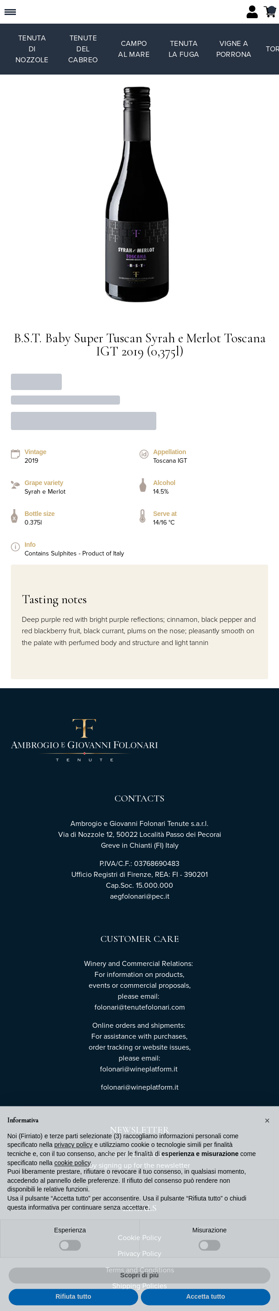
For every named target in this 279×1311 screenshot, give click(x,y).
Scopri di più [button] (139, 1289)
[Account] (252, 11)
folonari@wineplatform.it (140, 1087)
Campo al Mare (133, 49)
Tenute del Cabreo (83, 49)
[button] (267, 1135)
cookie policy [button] (72, 1177)
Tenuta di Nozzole (32, 49)
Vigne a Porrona (234, 49)
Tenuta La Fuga (184, 49)
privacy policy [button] (74, 1159)
